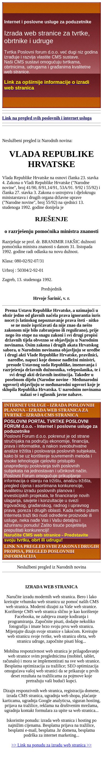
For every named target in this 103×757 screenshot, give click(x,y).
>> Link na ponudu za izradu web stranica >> (52, 745)
